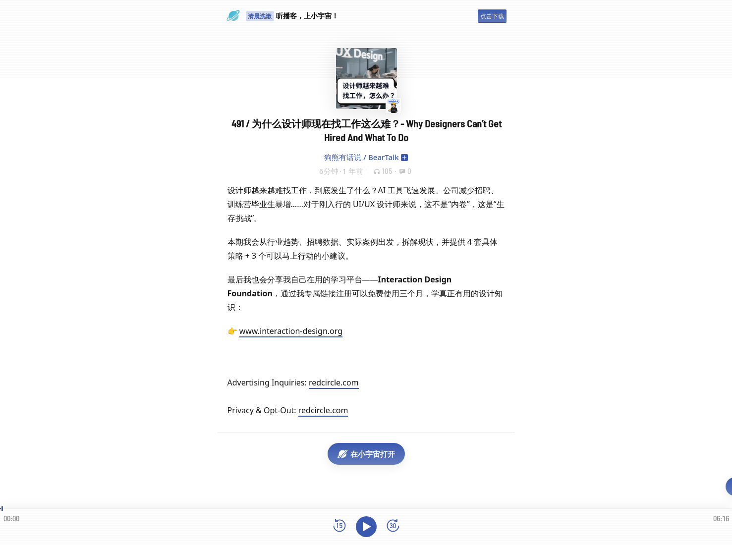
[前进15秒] (393, 526)
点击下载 (492, 16)
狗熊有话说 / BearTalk (361, 157)
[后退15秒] (339, 526)
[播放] (366, 526)
